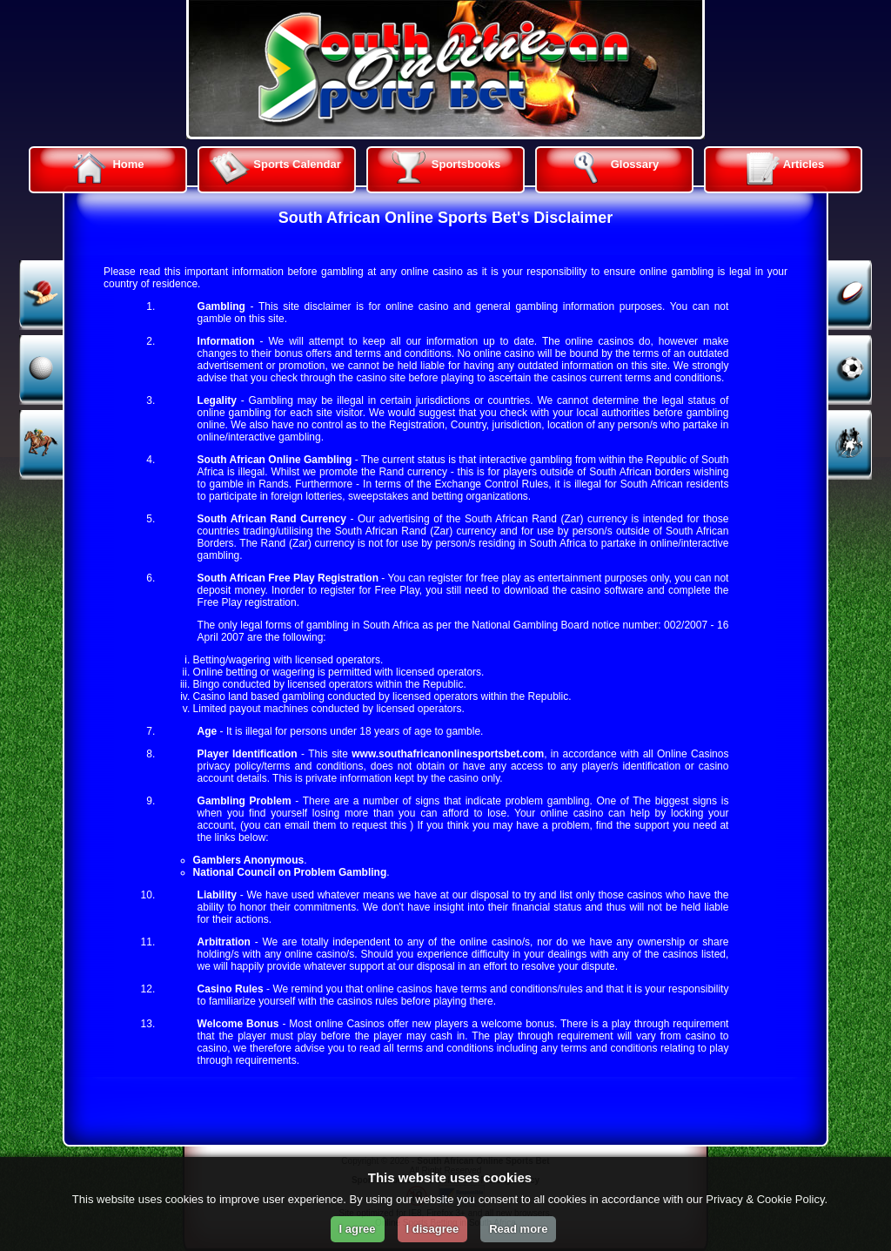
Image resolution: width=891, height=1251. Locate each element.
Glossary (612, 168)
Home (105, 168)
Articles (781, 168)
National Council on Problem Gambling (290, 872)
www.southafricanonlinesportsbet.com (448, 754)
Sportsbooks (442, 168)
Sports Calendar (273, 168)
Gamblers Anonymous (249, 860)
